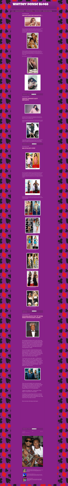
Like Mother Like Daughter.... (32, 15)
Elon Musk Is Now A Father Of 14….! (31, 473)
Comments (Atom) (27, 432)
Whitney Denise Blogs (30, 4)
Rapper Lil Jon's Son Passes (26, 435)
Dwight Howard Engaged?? (30, 478)
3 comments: (29, 94)
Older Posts (41, 431)
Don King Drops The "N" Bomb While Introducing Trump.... (32, 317)
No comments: (29, 428)
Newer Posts (23, 431)
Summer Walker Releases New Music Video (32, 469)
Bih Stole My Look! (28, 148)
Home (32, 431)
